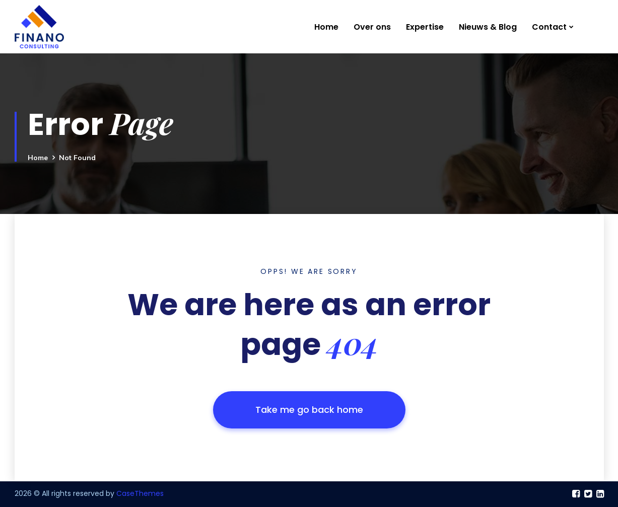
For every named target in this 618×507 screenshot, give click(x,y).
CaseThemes (140, 493)
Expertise (425, 27)
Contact (549, 27)
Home (326, 27)
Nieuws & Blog (488, 27)
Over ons (372, 27)
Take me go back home (309, 409)
